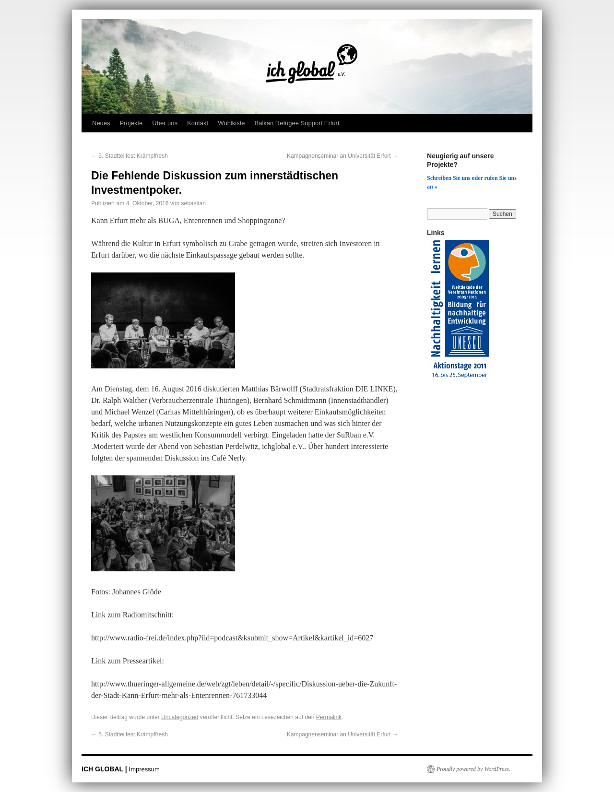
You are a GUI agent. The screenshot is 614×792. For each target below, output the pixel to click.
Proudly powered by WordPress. (473, 769)
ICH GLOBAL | (105, 769)
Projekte (131, 123)
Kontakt (197, 123)
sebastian (193, 203)
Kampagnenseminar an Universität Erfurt (342, 156)
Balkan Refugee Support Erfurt (296, 123)
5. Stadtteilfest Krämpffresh (129, 156)
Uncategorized (179, 717)
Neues (101, 123)
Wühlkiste (231, 123)
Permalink (329, 717)
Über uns (164, 123)
